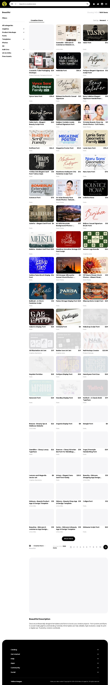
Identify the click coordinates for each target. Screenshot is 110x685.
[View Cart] (94, 4)
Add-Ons (5, 49)
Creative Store (37, 20)
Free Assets (6, 56)
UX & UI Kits (6, 53)
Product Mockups (9, 32)
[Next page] (105, 547)
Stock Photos (87, 127)
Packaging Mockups (46, 75)
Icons (90, 254)
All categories (7, 25)
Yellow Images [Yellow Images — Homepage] (16, 681)
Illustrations (38, 353)
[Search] (87, 4)
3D (3, 46)
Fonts (4, 36)
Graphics (5, 29)
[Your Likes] (98, 4)
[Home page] (30, 546)
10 (100, 547)
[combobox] (54, 4)
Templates (6, 39)
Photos (5, 43)
